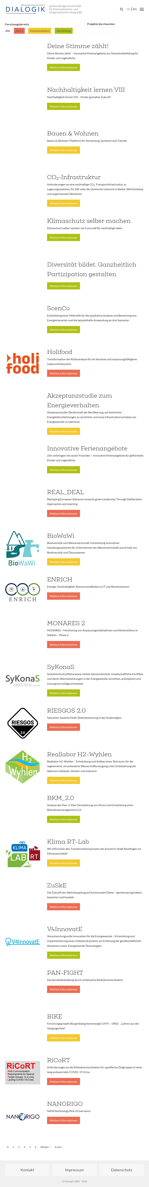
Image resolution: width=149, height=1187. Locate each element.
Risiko (19, 30)
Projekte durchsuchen (101, 24)
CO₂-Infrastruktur (74, 177)
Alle (7, 30)
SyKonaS (60, 666)
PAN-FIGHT (65, 972)
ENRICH (59, 579)
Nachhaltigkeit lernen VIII (86, 89)
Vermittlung (63, 30)
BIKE (54, 1016)
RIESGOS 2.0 (66, 710)
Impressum (74, 1169)
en (135, 9)
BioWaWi (60, 535)
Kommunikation (39, 30)
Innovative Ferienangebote (87, 448)
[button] (142, 9)
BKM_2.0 (60, 797)
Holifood (59, 351)
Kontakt (27, 1169)
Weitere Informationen (63, 67)
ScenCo (58, 308)
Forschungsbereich (17, 24)
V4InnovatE (64, 929)
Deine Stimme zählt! (77, 45)
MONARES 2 (66, 623)
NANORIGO (65, 1103)
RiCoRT (58, 1060)
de (129, 9)
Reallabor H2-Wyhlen (79, 754)
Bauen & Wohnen (72, 133)
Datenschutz (121, 1169)
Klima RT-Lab (68, 841)
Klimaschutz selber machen (89, 220)
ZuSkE (57, 885)
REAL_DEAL (65, 492)
